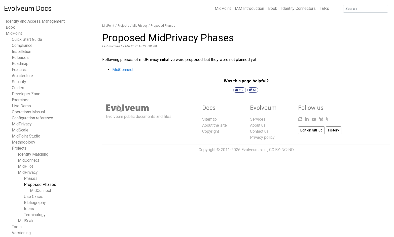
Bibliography (35, 202)
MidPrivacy (22, 124)
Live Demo (21, 106)
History (333, 130)
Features (19, 69)
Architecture (22, 75)
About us (258, 125)
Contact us (259, 131)
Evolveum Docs (28, 8)
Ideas (29, 208)
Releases (20, 57)
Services (258, 119)
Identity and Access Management (35, 21)
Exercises (20, 99)
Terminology (35, 214)
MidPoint (223, 8)
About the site (214, 125)
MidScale (20, 130)
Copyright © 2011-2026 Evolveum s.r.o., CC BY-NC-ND (246, 149)
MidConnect (28, 160)
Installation (21, 51)
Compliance (22, 45)
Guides (18, 87)
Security (19, 81)
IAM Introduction (249, 8)
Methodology (23, 142)
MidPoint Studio (26, 136)
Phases (31, 178)
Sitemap (209, 119)
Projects (19, 148)
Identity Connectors (298, 8)
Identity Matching (33, 154)
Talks (324, 8)
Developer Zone (26, 93)
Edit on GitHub (311, 130)
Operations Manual (28, 112)
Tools (17, 226)
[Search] (365, 9)
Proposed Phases (40, 184)
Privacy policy (262, 137)
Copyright (210, 131)
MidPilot (25, 166)
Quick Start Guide (27, 39)
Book (272, 8)
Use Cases (33, 196)
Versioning (21, 232)
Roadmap (20, 63)
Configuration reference (32, 118)
